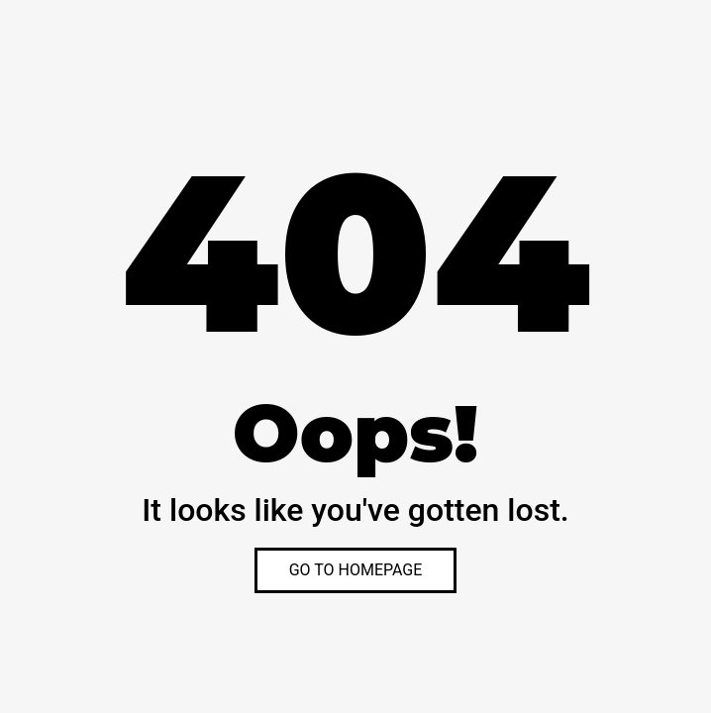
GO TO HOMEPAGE (356, 569)
